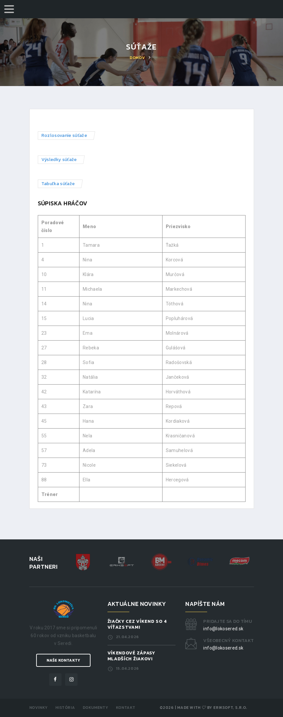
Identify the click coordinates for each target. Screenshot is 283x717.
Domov (137, 58)
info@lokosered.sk (223, 628)
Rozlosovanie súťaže (64, 135)
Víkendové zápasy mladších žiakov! (131, 656)
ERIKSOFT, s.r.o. (230, 707)
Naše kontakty (63, 660)
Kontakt (125, 707)
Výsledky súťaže (59, 159)
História (65, 707)
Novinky (38, 707)
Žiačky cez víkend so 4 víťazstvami (137, 624)
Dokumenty (95, 707)
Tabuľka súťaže (58, 183)
